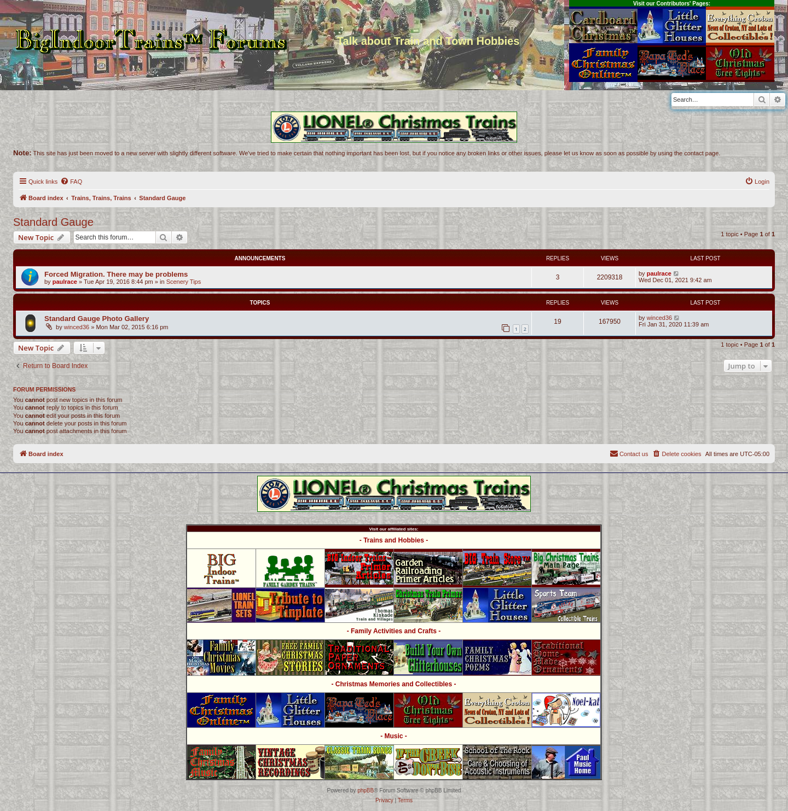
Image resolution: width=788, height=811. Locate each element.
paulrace (65, 281)
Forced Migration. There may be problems (116, 274)
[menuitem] (71, 181)
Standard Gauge (53, 222)
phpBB (365, 790)
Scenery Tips (183, 281)
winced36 (76, 327)
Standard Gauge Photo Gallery (96, 318)
